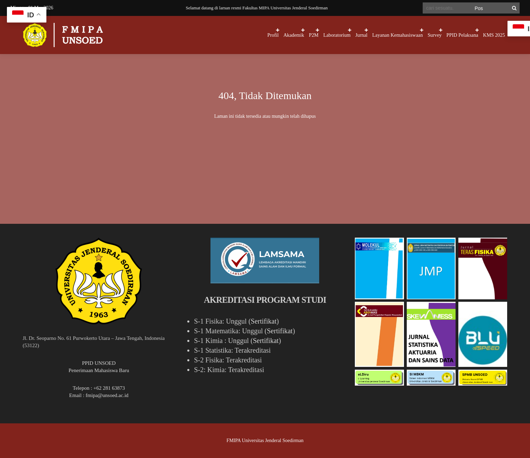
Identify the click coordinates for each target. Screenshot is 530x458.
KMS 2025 (488, 35)
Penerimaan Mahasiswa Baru (99, 370)
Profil (187, 35)
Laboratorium (280, 35)
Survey (409, 35)
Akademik (217, 35)
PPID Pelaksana (447, 35)
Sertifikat (263, 321)
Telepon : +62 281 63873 (99, 388)
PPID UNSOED (99, 363)
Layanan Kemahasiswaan (361, 35)
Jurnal (314, 35)
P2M (247, 35)
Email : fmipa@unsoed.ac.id (98, 395)
